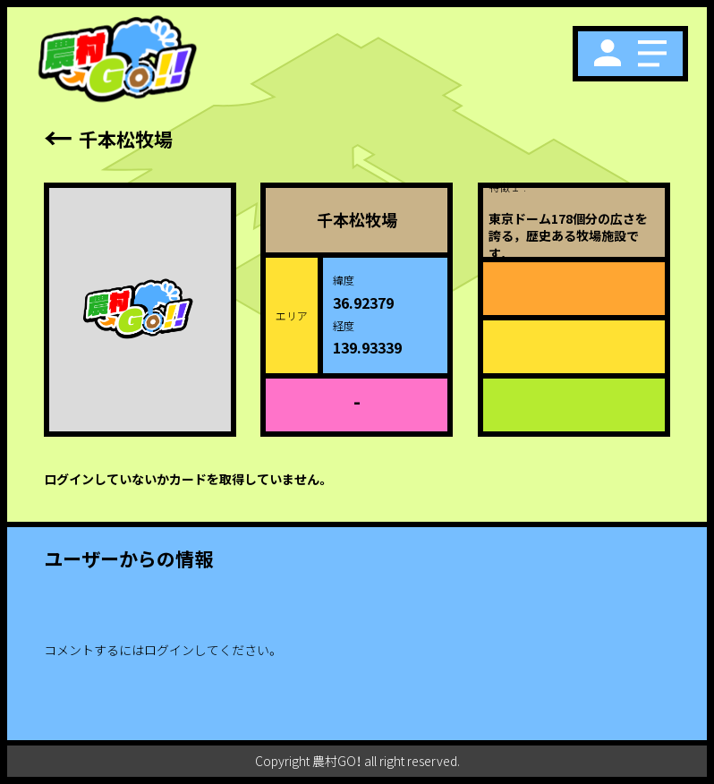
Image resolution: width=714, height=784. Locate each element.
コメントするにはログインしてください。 (161, 650)
